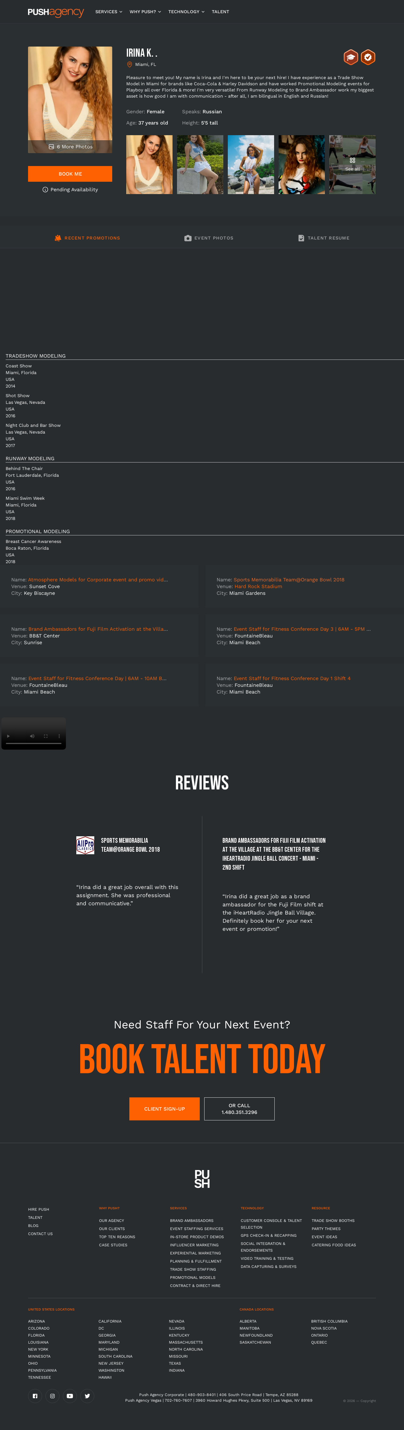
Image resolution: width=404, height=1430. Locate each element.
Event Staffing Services (196, 1228)
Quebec (319, 1342)
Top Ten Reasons (117, 1237)
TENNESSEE (39, 1377)
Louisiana (38, 1342)
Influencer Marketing (194, 1245)
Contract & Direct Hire (195, 1285)
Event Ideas (324, 1237)
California (109, 1321)
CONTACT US (40, 1233)
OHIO (33, 1363)
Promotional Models (192, 1277)
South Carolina (115, 1356)
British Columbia (329, 1321)
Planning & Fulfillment (196, 1261)
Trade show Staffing (193, 1269)
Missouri (178, 1356)
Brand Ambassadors (192, 1220)
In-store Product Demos (197, 1237)
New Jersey (110, 1363)
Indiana (177, 1370)
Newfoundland (256, 1335)
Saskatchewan (255, 1342)
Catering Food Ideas (334, 1245)
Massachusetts (186, 1342)
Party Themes (326, 1228)
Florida (36, 1335)
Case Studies (113, 1245)
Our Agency (111, 1220)
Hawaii (105, 1377)
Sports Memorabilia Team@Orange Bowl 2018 (289, 579)
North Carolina (186, 1349)
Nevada (176, 1321)
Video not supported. (33, 733)
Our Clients (112, 1228)
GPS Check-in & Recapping (269, 1235)
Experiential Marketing (195, 1253)
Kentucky (179, 1335)
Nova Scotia (324, 1328)
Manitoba (250, 1328)
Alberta (248, 1321)
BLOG (33, 1225)
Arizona (36, 1321)
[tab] (87, 241)
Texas (175, 1363)
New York (38, 1349)
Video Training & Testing (267, 1258)
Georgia (107, 1335)
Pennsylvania (42, 1370)
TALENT (220, 11)
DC (101, 1328)
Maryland (109, 1342)
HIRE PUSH (38, 1209)
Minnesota (39, 1356)
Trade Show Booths (333, 1220)
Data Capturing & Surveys (269, 1266)
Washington (111, 1370)
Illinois (177, 1328)
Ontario (319, 1335)
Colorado (38, 1328)
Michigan (108, 1349)
